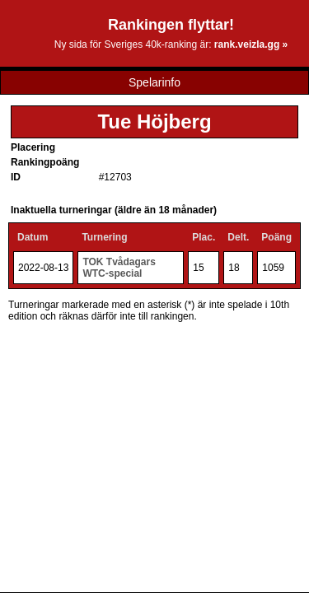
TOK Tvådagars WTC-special (118, 267)
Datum (32, 237)
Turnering (104, 237)
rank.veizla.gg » (251, 44)
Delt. (238, 237)
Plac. (203, 237)
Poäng (276, 237)
